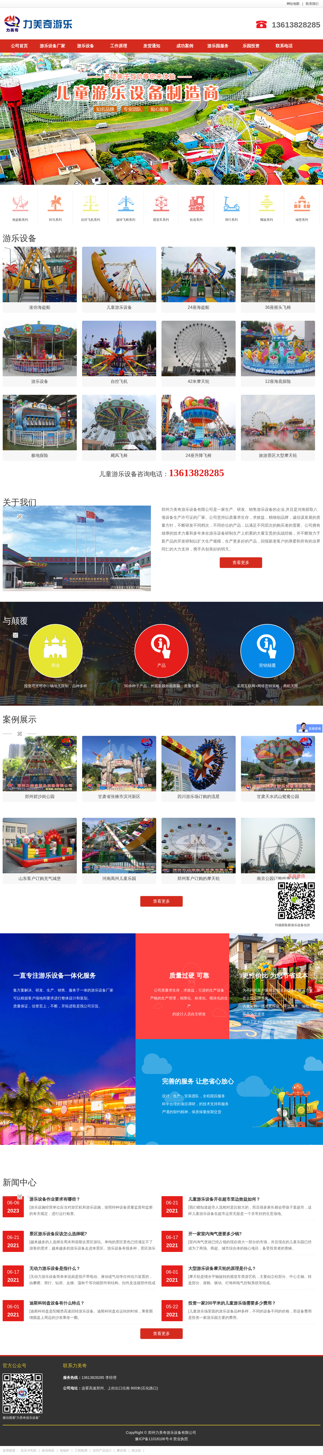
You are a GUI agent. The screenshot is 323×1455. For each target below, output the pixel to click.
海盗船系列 (20, 208)
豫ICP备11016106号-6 (153, 1439)
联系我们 (312, 4)
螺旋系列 (267, 208)
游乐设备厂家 (52, 46)
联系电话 (284, 46)
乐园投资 (251, 46)
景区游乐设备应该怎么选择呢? (58, 1234)
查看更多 (240, 562)
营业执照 (180, 1439)
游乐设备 (85, 46)
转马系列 (56, 208)
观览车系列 (161, 208)
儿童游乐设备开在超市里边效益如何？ (224, 1199)
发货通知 (151, 46)
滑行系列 (232, 208)
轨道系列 (196, 208)
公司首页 (19, 46)
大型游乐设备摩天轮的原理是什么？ (222, 1268)
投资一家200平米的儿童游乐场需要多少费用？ (232, 1303)
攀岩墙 (121, 1450)
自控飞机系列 (90, 208)
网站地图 (293, 4)
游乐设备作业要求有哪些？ (54, 1199)
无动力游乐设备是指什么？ (54, 1268)
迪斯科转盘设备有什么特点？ (56, 1303)
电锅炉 (64, 1450)
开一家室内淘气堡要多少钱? (215, 1234)
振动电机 (48, 1450)
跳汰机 (136, 1450)
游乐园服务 (217, 46)
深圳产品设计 (102, 1450)
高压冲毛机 (29, 1450)
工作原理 (118, 46)
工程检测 (81, 1450)
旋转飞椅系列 (125, 208)
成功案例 (184, 46)
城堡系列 (302, 208)
